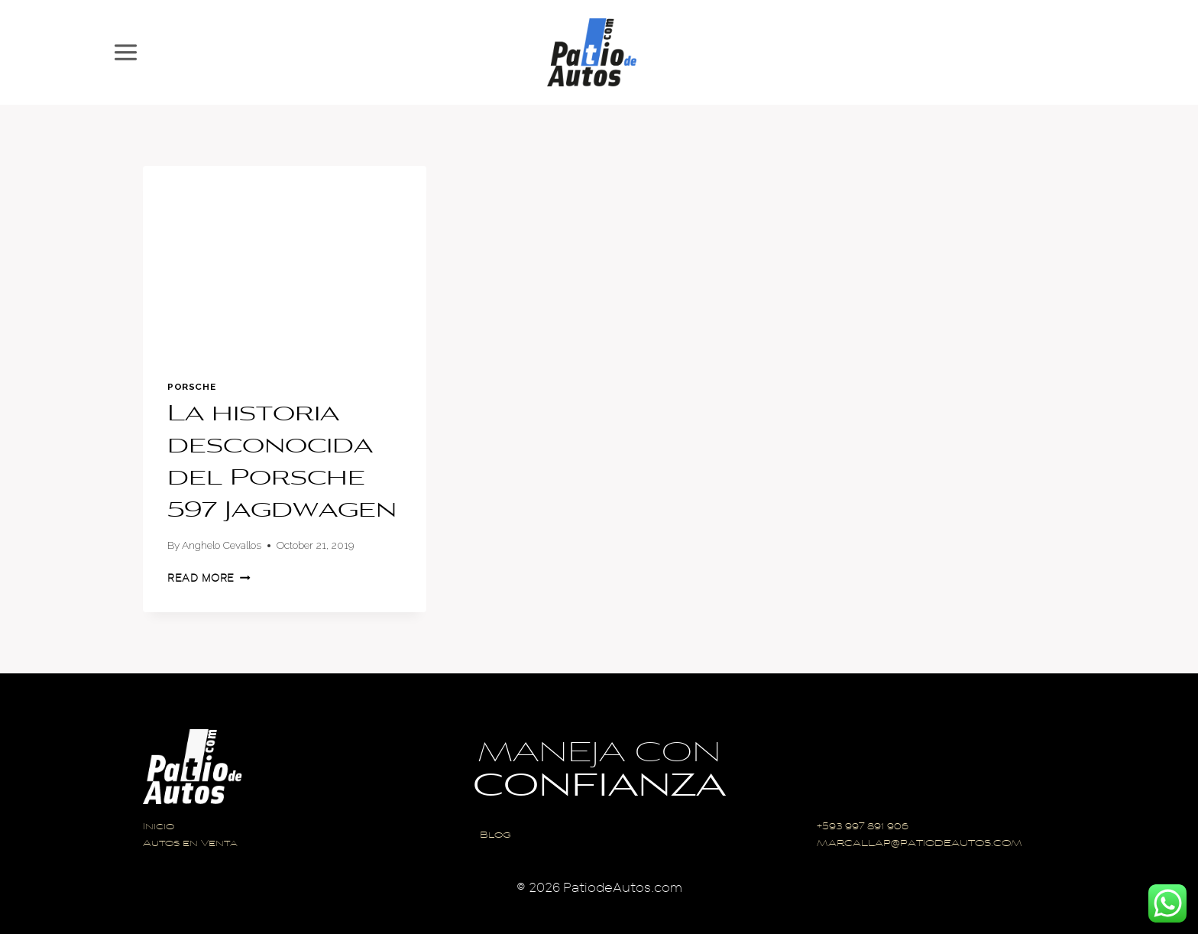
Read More (209, 578)
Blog (495, 836)
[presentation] (284, 260)
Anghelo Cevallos (221, 545)
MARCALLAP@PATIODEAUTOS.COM (919, 844)
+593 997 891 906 (862, 827)
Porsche (191, 386)
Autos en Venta (190, 844)
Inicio (158, 827)
